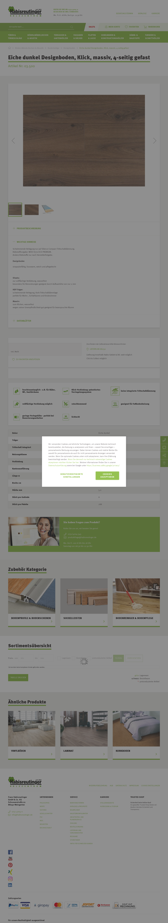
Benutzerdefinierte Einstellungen (71, 475)
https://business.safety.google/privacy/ (103, 466)
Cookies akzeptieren (107, 475)
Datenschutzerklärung (57, 466)
